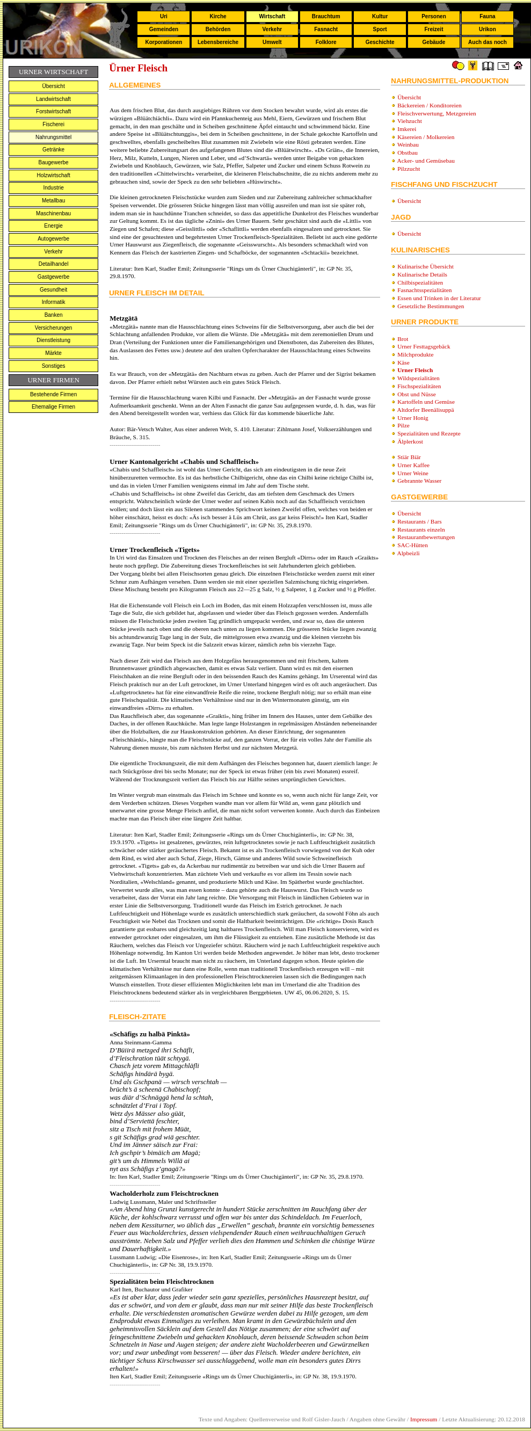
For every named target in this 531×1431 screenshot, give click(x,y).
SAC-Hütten (412, 545)
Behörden (218, 29)
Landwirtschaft (53, 99)
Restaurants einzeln (421, 529)
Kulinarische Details (422, 274)
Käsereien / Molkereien (425, 137)
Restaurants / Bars (419, 521)
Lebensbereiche (218, 42)
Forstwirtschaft (53, 111)
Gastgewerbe (53, 277)
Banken (54, 315)
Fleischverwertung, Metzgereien (436, 113)
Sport (380, 29)
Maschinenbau (53, 213)
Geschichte (380, 42)
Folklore (326, 42)
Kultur (380, 16)
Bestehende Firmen (53, 394)
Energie (53, 226)
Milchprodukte (415, 354)
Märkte (53, 353)
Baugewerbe (54, 162)
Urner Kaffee (413, 465)
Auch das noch (487, 42)
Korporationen (163, 42)
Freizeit (433, 29)
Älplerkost (410, 441)
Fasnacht (326, 29)
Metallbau (53, 201)
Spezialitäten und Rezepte (429, 433)
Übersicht (53, 86)
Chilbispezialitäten (420, 282)
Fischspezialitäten (419, 386)
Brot (402, 339)
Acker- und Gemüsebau (426, 160)
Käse (403, 362)
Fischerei (53, 124)
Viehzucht (409, 121)
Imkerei (406, 129)
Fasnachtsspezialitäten (424, 290)
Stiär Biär (409, 457)
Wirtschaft (272, 16)
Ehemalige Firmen (53, 407)
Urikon (487, 29)
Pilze (403, 425)
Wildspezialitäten (418, 378)
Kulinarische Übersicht (425, 266)
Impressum (423, 1419)
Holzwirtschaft (53, 175)
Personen (433, 16)
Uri (164, 16)
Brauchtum (326, 16)
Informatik (54, 302)
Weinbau (408, 144)
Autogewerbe (53, 239)
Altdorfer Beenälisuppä (425, 409)
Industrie (53, 188)
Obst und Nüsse (416, 394)
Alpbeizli (408, 553)
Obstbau (407, 152)
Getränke (53, 149)
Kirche (217, 16)
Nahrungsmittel (53, 137)
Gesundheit (53, 290)
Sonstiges (54, 366)
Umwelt (272, 42)
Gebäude (434, 42)
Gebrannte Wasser (419, 480)
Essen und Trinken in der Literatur (439, 298)
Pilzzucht (408, 168)
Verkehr (272, 29)
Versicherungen (53, 328)
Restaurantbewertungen (426, 537)
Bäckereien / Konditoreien (429, 105)
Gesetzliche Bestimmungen (430, 306)
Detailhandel (54, 264)
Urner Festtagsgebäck (423, 346)
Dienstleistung (53, 340)
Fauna (487, 16)
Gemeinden (163, 29)
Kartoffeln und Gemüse (426, 401)
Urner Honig (412, 418)
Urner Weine (412, 473)
